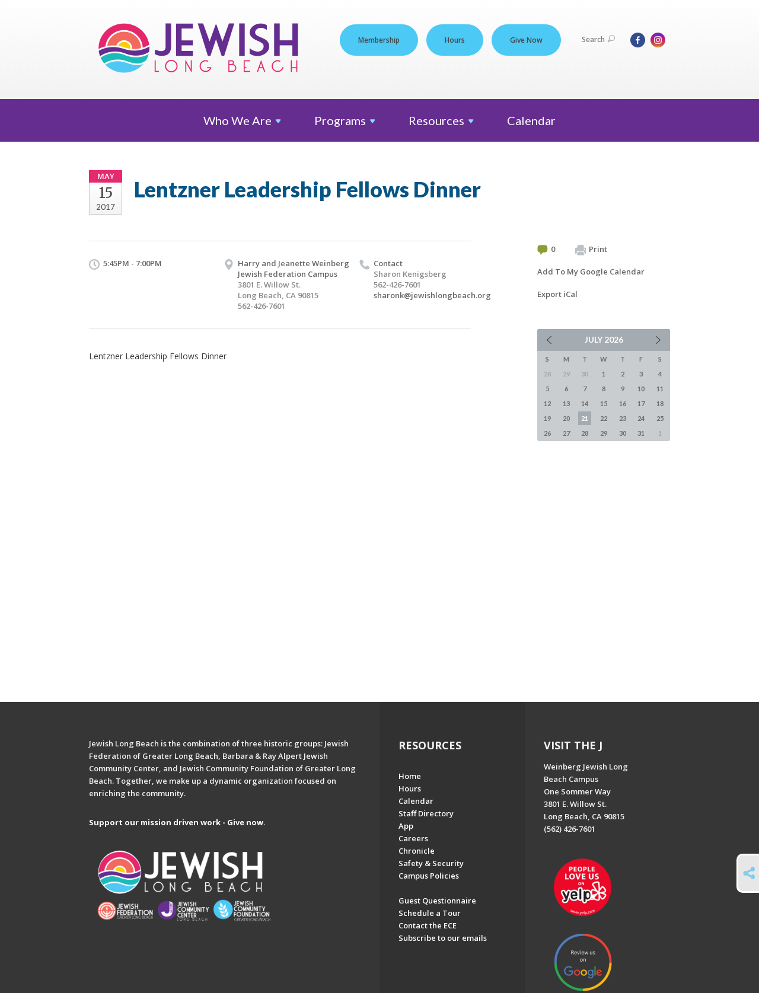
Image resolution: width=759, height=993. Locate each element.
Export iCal (557, 294)
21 (584, 418)
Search (598, 39)
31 (641, 433)
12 (547, 403)
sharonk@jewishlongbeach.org (432, 295)
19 (547, 418)
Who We (242, 120)
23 (622, 418)
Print (591, 250)
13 (566, 403)
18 (660, 403)
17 (641, 403)
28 (584, 433)
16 (622, 403)
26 (547, 433)
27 (566, 433)
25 (660, 418)
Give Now (526, 40)
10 (641, 388)
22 (603, 418)
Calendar (531, 120)
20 (566, 418)
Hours (455, 40)
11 (660, 388)
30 (622, 433)
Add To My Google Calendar (591, 271)
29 (603, 433)
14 (584, 403)
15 (603, 403)
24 (641, 418)
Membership (379, 40)
